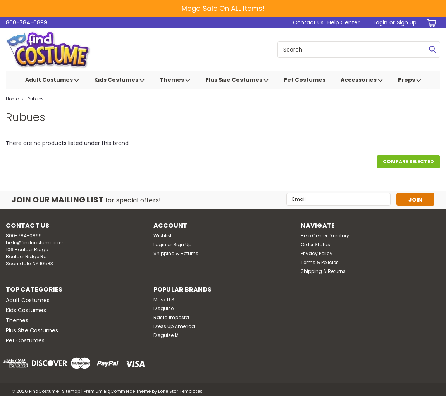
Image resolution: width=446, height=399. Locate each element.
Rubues (36, 99)
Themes (175, 80)
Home (12, 99)
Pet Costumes (304, 80)
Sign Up (407, 22)
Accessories (362, 80)
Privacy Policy (316, 253)
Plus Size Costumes (237, 80)
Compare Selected (408, 161)
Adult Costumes (52, 80)
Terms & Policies (320, 262)
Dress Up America (174, 326)
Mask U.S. (164, 299)
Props (409, 80)
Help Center (343, 22)
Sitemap (71, 391)
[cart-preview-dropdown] (430, 22)
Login (380, 22)
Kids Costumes (119, 80)
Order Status (315, 244)
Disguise (163, 308)
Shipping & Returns (175, 253)
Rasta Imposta (171, 317)
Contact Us (308, 22)
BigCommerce (119, 391)
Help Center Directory (325, 235)
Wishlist (162, 235)
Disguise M (166, 335)
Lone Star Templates (180, 391)
